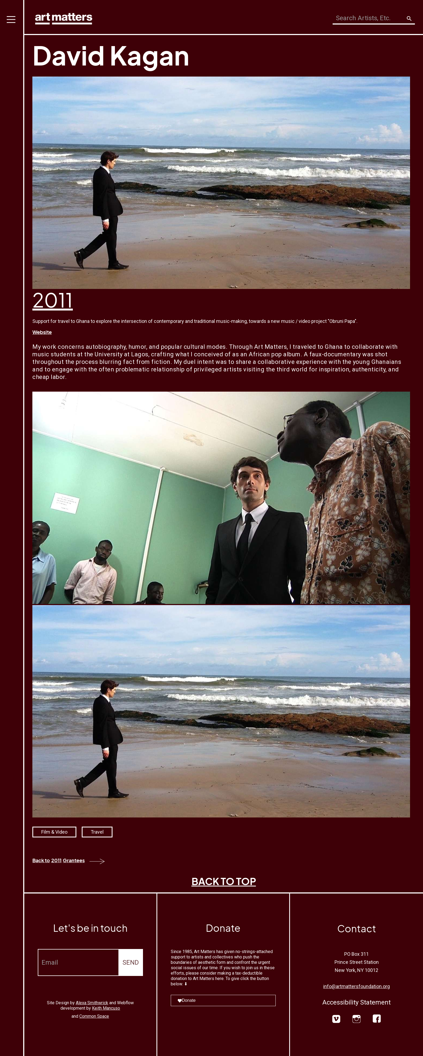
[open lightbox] (221, 498)
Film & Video (54, 832)
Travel (97, 832)
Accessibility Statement (356, 1002)
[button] (12, 528)
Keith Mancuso (106, 1008)
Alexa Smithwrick (92, 1002)
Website (42, 332)
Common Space (94, 1016)
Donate (187, 1000)
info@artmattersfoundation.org (356, 986)
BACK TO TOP (224, 881)
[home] (63, 17)
